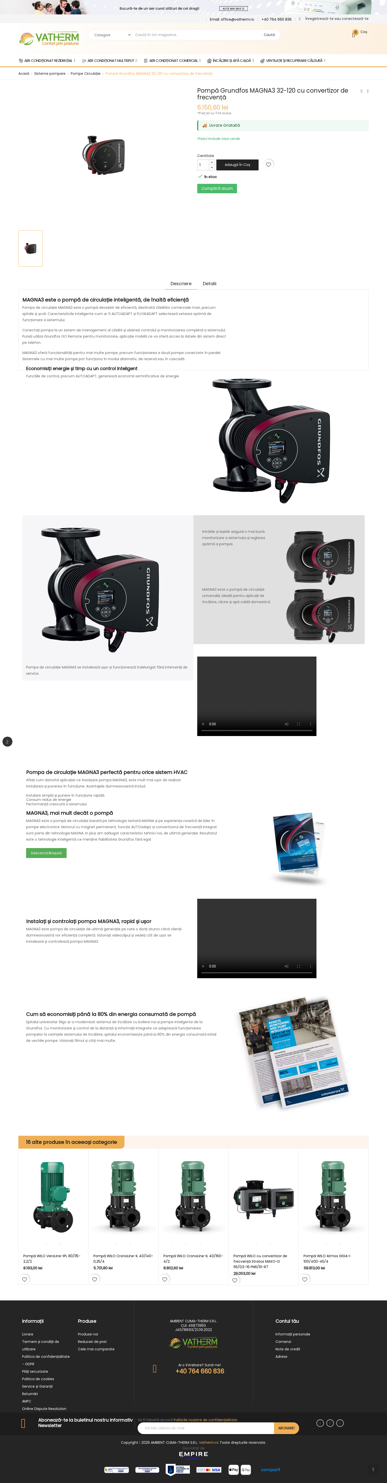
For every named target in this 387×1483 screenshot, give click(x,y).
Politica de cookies (38, 1378)
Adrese (281, 1356)
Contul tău (287, 1321)
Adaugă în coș (237, 164)
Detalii (211, 283)
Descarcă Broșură (46, 853)
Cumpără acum (217, 188)
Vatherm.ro (209, 1442)
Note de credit (287, 1349)
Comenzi (283, 1341)
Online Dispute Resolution (44, 1408)
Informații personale (292, 1334)
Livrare (27, 1334)
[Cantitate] (203, 164)
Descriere (179, 283)
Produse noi (88, 1334)
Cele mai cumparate (96, 1349)
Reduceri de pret (92, 1341)
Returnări (30, 1393)
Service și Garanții (37, 1386)
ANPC (26, 1401)
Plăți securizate (35, 1371)
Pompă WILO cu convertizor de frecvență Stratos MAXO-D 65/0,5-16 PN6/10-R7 (260, 1261)
